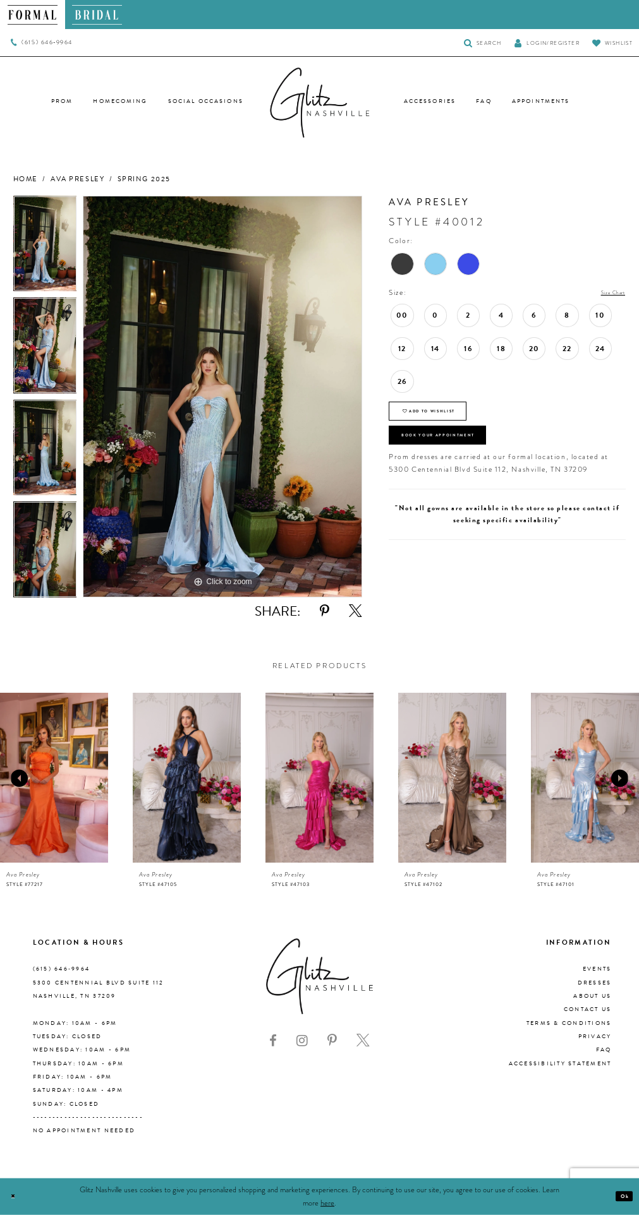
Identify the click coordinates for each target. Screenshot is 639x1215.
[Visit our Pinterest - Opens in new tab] (332, 1040)
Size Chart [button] (606, 293)
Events (597, 968)
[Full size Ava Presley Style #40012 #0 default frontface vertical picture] (222, 396)
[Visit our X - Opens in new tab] (363, 1040)
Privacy (595, 1036)
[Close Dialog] (16, 1196)
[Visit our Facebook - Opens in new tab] (273, 1040)
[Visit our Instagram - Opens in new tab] (302, 1040)
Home (25, 179)
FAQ (604, 1049)
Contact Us (588, 1009)
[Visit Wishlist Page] (612, 42)
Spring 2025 (144, 179)
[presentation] (54, 778)
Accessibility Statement (560, 1063)
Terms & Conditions (569, 1023)
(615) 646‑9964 (61, 968)
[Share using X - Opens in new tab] (355, 611)
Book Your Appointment (466, 456)
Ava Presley (77, 179)
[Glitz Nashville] (320, 103)
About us (592, 995)
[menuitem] (32, 14)
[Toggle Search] (483, 42)
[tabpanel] (45, 247)
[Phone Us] (41, 43)
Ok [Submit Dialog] (621, 1196)
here (327, 1203)
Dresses (595, 982)
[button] (547, 42)
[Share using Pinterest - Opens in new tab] (324, 611)
